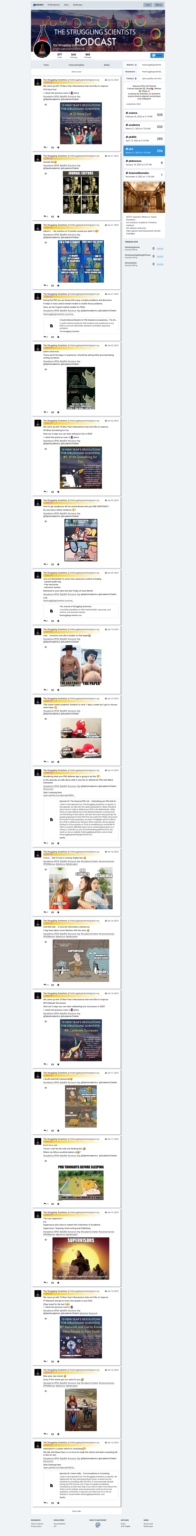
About (66, 5)
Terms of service (37, 1524)
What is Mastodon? (97, 1520)
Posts (46, 65)
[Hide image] (46, 104)
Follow (157, 55)
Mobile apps (77, 5)
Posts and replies (76, 65)
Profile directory (54, 5)
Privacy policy (36, 1526)
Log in (148, 5)
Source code (148, 1524)
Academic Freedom (147, 222)
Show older (76, 1511)
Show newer (76, 72)
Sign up (159, 5)
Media (107, 65)
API (55, 1526)
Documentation (59, 1524)
